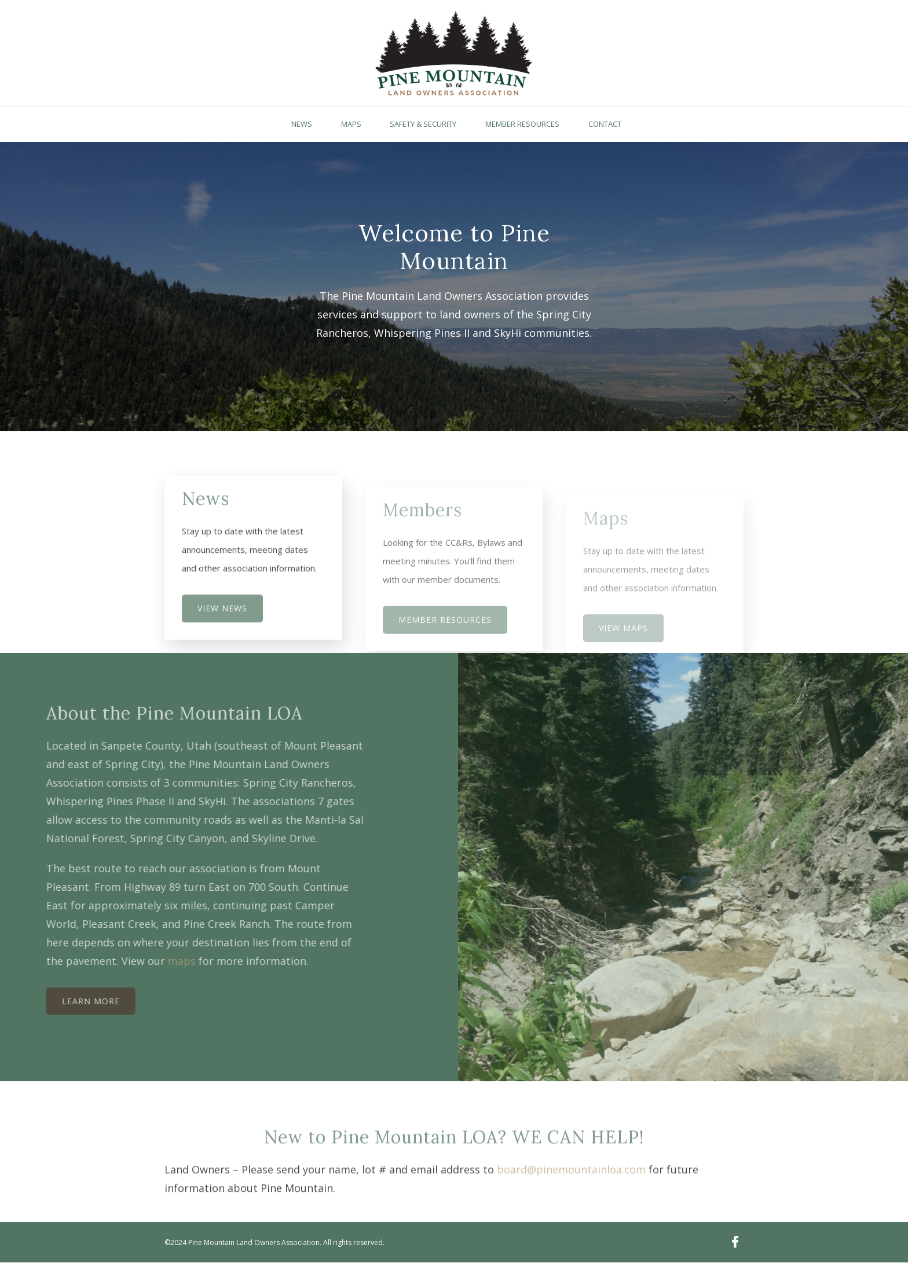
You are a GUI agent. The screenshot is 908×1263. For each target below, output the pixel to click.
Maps (351, 124)
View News (222, 626)
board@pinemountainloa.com (571, 1188)
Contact (604, 124)
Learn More (72, 1001)
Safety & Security (423, 124)
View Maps (623, 641)
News (301, 124)
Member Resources (522, 124)
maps (163, 961)
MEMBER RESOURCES (445, 635)
